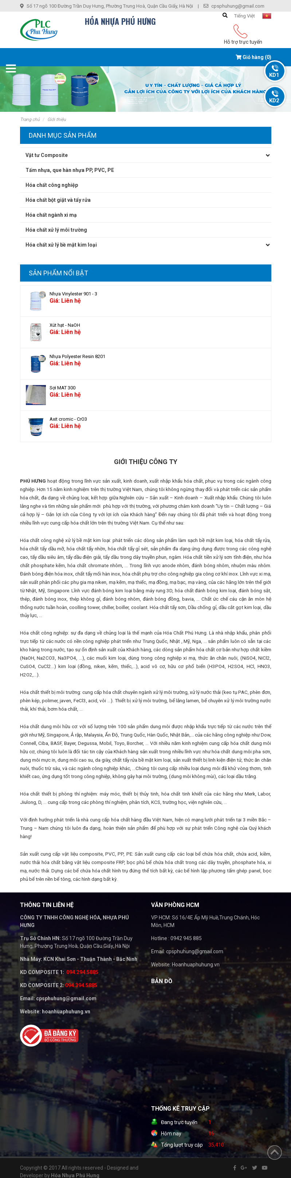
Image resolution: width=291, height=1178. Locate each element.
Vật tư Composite (46, 155)
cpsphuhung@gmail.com (237, 6)
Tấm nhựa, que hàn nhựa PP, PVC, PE (69, 170)
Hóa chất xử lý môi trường (56, 230)
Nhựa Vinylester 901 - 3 (73, 294)
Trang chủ (30, 119)
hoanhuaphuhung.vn (66, 1011)
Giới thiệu (56, 119)
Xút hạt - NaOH (65, 325)
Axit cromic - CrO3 (68, 419)
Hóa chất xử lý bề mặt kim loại (61, 245)
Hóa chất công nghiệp (51, 185)
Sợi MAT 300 (62, 387)
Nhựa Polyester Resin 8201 (77, 356)
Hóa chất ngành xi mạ (51, 215)
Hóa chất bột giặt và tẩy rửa (58, 200)
